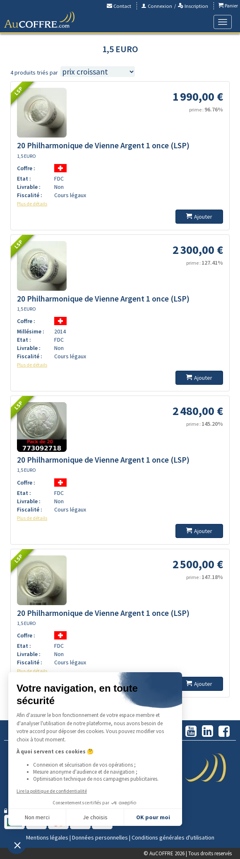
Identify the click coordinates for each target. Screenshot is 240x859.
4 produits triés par (34, 72)
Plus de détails (32, 203)
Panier (228, 5)
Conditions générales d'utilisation (173, 837)
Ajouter (199, 216)
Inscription (193, 6)
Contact (119, 6)
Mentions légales (47, 837)
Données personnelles (100, 837)
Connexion (156, 6)
